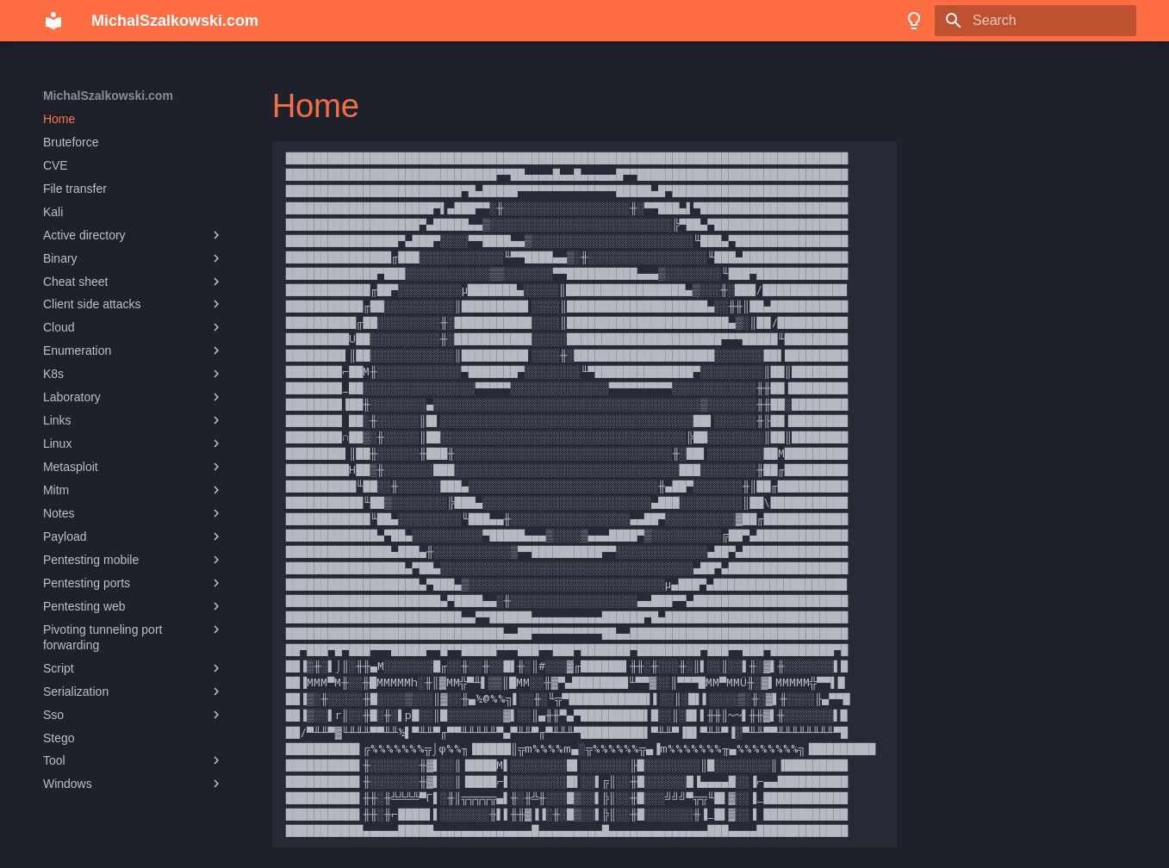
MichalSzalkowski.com (108, 95)
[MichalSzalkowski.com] (53, 20)
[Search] (1035, 20)
